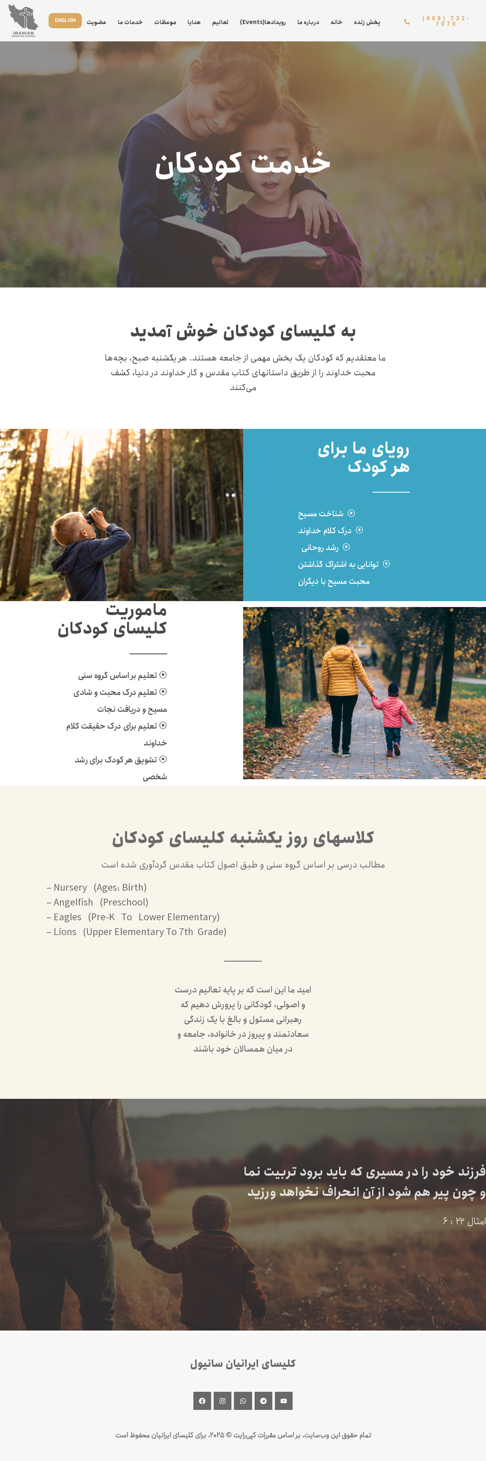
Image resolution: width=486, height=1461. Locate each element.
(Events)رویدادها (263, 22)
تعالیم (220, 22)
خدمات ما (130, 22)
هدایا (194, 22)
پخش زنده (367, 22)
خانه (336, 22)
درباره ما (308, 22)
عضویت (96, 22)
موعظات (165, 22)
